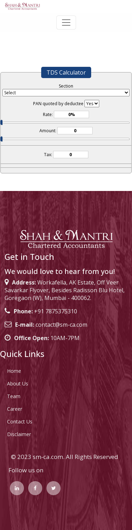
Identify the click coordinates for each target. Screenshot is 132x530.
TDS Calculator (66, 72)
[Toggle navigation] (66, 22)
